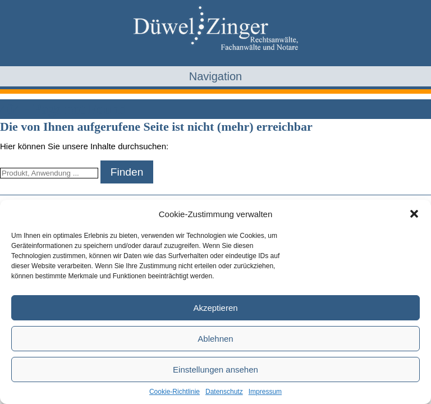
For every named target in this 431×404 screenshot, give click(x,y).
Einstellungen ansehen (215, 369)
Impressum (265, 392)
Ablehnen (215, 338)
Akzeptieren (215, 308)
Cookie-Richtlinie (174, 392)
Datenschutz (224, 392)
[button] (414, 213)
